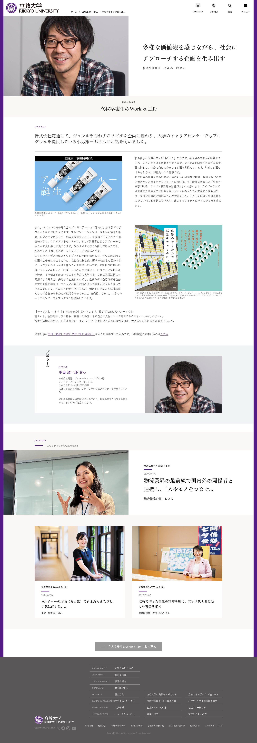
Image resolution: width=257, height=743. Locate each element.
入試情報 (107, 707)
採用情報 (89, 725)
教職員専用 (195, 725)
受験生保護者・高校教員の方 (161, 700)
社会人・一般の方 (197, 707)
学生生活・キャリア (112, 701)
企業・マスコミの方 (157, 707)
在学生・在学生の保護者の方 (202, 700)
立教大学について (111, 668)
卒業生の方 (152, 714)
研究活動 (107, 694)
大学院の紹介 (109, 688)
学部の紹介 (108, 681)
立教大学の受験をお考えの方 (162, 694)
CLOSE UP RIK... (89, 11)
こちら (164, 334)
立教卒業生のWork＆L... (113, 11)
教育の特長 (108, 675)
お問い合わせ (137, 725)
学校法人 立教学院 (156, 725)
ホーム (74, 11)
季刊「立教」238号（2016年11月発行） (71, 334)
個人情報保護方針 (177, 725)
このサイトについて (213, 725)
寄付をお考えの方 (197, 714)
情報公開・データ (118, 725)
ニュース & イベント (112, 714)
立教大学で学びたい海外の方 (203, 694)
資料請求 (102, 725)
